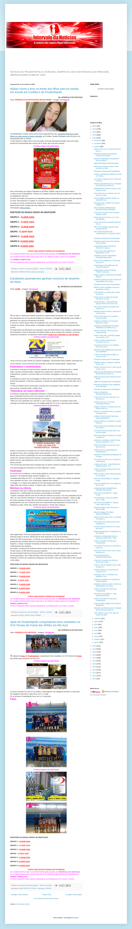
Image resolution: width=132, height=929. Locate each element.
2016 (94, 661)
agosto (96, 621)
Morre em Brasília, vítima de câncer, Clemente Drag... (106, 331)
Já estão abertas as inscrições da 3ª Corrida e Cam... (106, 570)
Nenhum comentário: (46, 268)
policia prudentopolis (38, 272)
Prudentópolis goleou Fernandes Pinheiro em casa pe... (105, 247)
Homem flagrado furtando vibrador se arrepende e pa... (106, 199)
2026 (94, 126)
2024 (94, 132)
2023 (94, 135)
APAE (21, 888)
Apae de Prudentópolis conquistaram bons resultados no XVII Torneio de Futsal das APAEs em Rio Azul (45, 623)
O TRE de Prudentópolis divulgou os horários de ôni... (106, 355)
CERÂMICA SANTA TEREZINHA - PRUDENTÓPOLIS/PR (105, 256)
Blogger (76, 918)
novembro (98, 143)
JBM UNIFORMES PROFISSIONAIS (106, 163)
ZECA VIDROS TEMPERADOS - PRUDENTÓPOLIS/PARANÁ (105, 209)
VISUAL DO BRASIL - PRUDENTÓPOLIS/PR (102, 393)
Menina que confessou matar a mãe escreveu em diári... (106, 167)
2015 (94, 664)
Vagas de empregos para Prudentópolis (107, 382)
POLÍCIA (28, 272)
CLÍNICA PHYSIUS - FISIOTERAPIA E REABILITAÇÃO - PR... (107, 465)
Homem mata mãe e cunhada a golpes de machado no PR (107, 336)
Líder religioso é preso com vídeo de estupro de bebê (106, 614)
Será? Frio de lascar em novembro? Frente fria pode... (106, 317)
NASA (32, 615)
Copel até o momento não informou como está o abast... (106, 561)
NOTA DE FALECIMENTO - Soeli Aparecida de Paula (105, 594)
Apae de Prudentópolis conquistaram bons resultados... (106, 159)
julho (96, 624)
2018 (94, 655)
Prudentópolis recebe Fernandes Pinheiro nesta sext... (105, 271)
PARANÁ (22, 272)
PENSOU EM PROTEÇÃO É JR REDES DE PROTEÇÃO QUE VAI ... (107, 185)
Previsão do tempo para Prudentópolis (107, 171)
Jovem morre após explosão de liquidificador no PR (104, 252)
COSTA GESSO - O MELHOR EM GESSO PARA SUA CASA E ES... (106, 303)
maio (96, 630)
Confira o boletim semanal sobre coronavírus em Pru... (105, 341)
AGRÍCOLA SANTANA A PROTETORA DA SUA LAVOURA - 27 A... (107, 441)
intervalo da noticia (25, 268)
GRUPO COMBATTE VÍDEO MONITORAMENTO (103, 513)
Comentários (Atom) (23, 904)
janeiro (96, 642)
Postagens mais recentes (19, 894)
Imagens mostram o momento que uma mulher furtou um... (107, 407)
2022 (94, 138)
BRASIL (21, 615)
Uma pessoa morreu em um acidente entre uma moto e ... (106, 346)
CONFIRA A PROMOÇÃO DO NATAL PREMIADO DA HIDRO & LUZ (106, 327)
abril (96, 633)
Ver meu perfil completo (98, 695)
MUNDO (27, 615)
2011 (94, 676)
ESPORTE (26, 888)
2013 (94, 670)
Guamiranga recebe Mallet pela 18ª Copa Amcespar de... (106, 266)
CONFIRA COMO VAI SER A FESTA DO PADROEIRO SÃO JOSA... (107, 280)
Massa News (25, 208)
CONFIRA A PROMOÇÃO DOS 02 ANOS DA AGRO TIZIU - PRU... (105, 537)
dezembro (98, 140)
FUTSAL (33, 888)
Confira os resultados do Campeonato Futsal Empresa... (107, 580)
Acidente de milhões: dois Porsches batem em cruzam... (106, 322)
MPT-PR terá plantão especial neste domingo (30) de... (106, 228)
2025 (94, 129)
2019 (94, 652)
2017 (94, 658)
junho (96, 627)
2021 (94, 646)
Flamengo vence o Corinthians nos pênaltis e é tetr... (105, 575)
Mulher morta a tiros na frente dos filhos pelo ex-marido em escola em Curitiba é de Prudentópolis (44, 90)
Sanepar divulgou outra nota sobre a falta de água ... (106, 508)
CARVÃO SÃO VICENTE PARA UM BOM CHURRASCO (106, 417)
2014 (94, 667)
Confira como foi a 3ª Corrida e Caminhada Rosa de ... (104, 403)
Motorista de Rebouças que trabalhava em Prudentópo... (107, 385)
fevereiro (97, 639)
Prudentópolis (41, 888)
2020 (94, 649)
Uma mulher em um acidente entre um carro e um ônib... (107, 194)
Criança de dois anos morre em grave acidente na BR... (106, 213)
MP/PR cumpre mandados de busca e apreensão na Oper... (107, 288)
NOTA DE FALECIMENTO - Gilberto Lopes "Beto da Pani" (106, 503)
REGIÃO (48, 888)
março (96, 636)
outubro (97, 146)
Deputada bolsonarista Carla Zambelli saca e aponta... (106, 242)
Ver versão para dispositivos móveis (46, 898)
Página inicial (46, 894)
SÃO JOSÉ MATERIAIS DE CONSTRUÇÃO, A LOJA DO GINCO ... (107, 233)
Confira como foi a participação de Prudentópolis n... (105, 451)
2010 (94, 679)
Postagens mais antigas (74, 894)
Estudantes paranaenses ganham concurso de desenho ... (105, 155)
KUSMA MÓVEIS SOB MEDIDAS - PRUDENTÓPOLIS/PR (106, 489)
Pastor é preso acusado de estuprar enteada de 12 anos (106, 298)
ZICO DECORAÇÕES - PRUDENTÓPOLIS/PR (102, 556)
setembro (97, 618)
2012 (94, 673)
